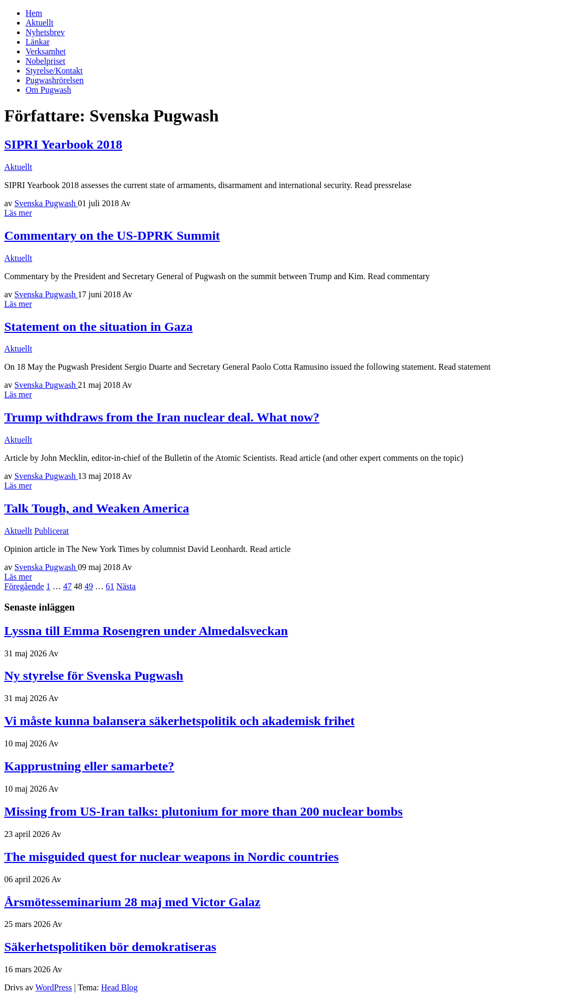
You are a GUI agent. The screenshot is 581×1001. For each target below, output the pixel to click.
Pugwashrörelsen (55, 80)
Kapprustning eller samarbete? (89, 766)
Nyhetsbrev (45, 32)
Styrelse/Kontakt (54, 70)
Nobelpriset (45, 61)
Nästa (126, 586)
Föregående (24, 586)
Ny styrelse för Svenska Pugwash (93, 675)
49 (89, 586)
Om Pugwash (48, 89)
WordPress (53, 987)
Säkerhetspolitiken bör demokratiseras (110, 947)
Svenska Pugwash (46, 203)
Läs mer (18, 212)
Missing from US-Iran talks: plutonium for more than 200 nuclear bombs (203, 811)
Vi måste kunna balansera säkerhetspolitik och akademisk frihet (179, 721)
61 (110, 586)
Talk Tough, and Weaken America (96, 508)
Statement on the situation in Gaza (98, 326)
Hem (34, 13)
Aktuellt (39, 22)
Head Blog (119, 987)
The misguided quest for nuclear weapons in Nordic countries (171, 857)
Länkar (37, 41)
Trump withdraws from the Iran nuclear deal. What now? (161, 417)
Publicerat (51, 530)
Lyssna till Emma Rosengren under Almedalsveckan (146, 631)
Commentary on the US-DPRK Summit (112, 235)
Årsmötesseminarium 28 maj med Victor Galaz (132, 902)
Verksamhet (46, 51)
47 (67, 586)
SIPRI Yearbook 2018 (63, 144)
